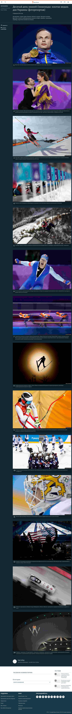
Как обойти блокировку (6, 708)
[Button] (4, 25)
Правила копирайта (22, 701)
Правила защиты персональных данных (25, 709)
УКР (61, 2)
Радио (2, 703)
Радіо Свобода (21, 660)
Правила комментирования (24, 698)
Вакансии (20, 705)
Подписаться (3, 701)
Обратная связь (21, 703)
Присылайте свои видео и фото (7, 696)
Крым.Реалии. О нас (22, 696)
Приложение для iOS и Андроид (8, 698)
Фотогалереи (4, 6)
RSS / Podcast (3, 705)
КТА (64, 2)
